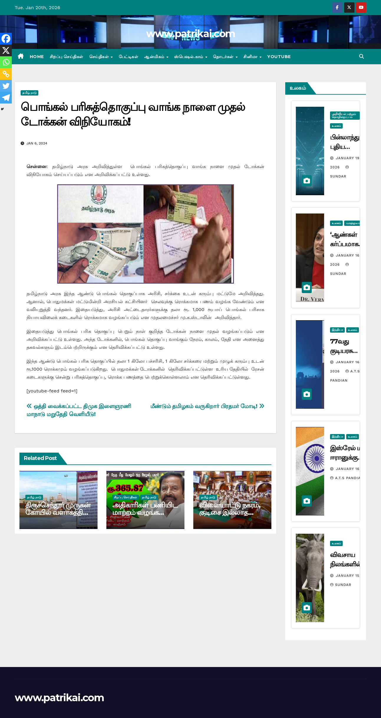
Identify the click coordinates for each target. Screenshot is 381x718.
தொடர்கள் (224, 56)
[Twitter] (6, 86)
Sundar (340, 585)
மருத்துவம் (353, 223)
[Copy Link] (6, 74)
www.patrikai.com (190, 33)
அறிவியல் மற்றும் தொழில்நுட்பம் (344, 115)
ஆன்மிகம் (155, 56)
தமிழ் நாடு (29, 92)
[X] (6, 50)
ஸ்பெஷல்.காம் (189, 56)
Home (37, 56)
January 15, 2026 (354, 576)
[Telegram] (6, 97)
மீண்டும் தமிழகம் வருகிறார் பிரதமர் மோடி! (207, 406)
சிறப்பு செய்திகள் (66, 56)
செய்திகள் (99, 56)
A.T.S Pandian (347, 478)
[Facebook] (6, 39)
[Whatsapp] (6, 62)
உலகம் (336, 125)
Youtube (279, 56)
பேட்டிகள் (128, 56)
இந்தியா (337, 329)
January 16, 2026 (354, 469)
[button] (361, 56)
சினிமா (251, 56)
